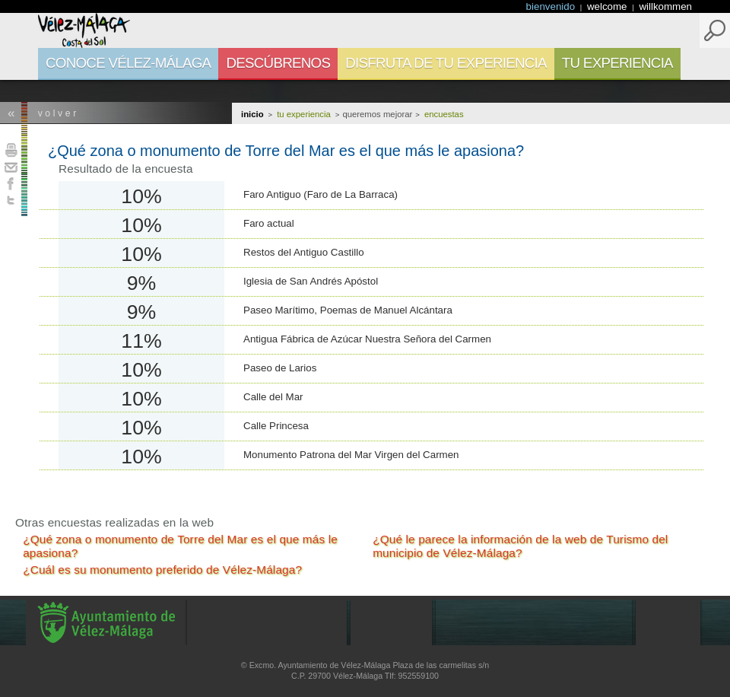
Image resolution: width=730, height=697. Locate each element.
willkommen (665, 6)
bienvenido (552, 6)
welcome (608, 6)
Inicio (252, 114)
